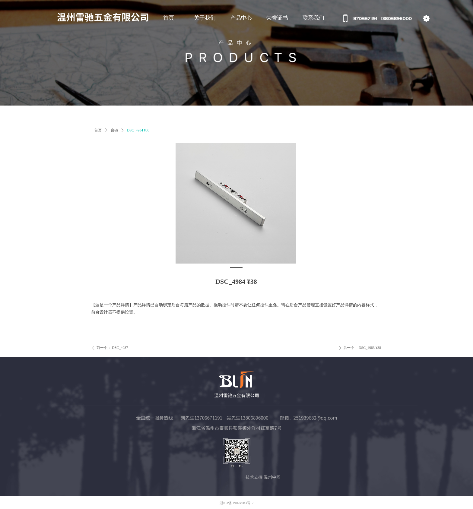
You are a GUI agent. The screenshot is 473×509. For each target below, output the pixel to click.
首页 (98, 130)
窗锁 (114, 130)
